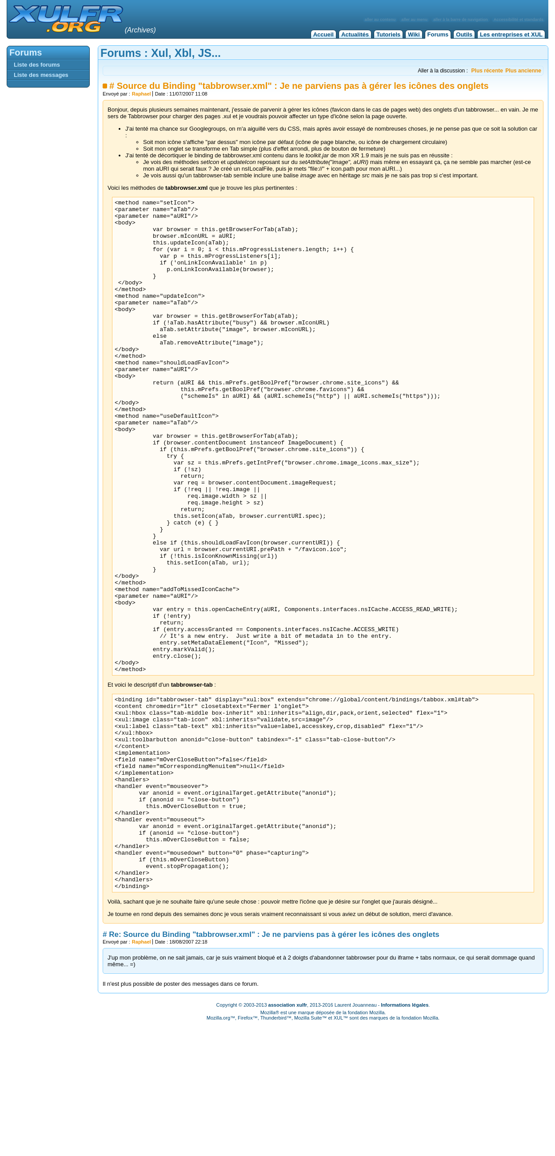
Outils (464, 34)
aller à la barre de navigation (460, 19)
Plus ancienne (523, 71)
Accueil (323, 34)
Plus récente (487, 71)
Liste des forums (37, 64)
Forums (438, 34)
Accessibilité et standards (518, 19)
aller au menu (414, 19)
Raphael (141, 93)
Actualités (355, 34)
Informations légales (404, 1138)
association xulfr (287, 1138)
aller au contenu (380, 19)
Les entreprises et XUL (511, 34)
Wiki (414, 34)
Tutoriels (388, 34)
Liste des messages (41, 75)
